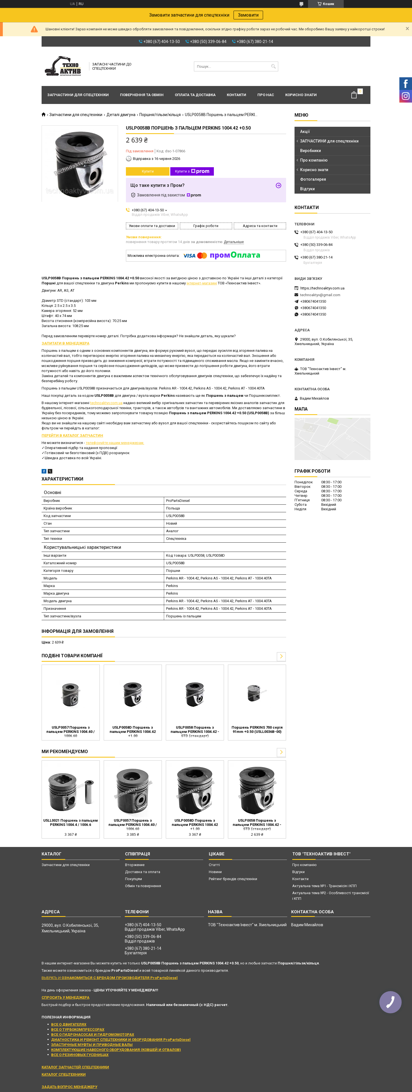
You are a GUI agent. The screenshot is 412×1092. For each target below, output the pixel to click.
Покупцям (133, 879)
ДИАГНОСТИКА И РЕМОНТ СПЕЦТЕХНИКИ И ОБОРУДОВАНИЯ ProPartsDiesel (121, 1039)
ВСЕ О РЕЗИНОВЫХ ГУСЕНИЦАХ (79, 1055)
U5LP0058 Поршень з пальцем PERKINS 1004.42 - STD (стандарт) (195, 731)
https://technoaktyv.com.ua (322, 288)
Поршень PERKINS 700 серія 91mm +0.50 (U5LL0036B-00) (257, 729)
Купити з (192, 171)
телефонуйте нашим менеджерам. (115, 443)
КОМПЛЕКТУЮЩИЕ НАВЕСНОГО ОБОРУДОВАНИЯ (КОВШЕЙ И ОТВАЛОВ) (116, 1050)
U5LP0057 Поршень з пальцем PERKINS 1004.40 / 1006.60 (70, 731)
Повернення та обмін (142, 95)
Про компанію (314, 160)
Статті (214, 865)
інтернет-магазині (202, 283)
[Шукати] (273, 66)
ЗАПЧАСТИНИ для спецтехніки (329, 141)
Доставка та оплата (142, 872)
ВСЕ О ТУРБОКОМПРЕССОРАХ (77, 1029)
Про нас (265, 95)
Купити (148, 171)
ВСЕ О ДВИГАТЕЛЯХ (68, 1024)
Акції (305, 131)
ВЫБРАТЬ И (110, 978)
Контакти (236, 95)
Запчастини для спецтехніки (78, 95)
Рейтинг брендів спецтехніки (233, 879)
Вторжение (134, 865)
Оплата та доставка (195, 95)
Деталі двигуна (121, 114)
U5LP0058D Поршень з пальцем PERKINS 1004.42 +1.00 (133, 731)
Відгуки (307, 189)
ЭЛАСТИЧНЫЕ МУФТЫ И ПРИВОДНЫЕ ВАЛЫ (92, 1045)
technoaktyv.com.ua (106, 403)
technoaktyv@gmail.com (320, 295)
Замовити (248, 15)
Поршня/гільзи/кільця (160, 114)
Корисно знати (301, 95)
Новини (215, 872)
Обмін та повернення (143, 886)
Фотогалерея (313, 179)
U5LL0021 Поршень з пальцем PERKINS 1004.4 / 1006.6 (70, 822)
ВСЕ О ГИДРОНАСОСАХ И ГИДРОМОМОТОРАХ (92, 1034)
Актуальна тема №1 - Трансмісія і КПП (324, 886)
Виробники (310, 150)
